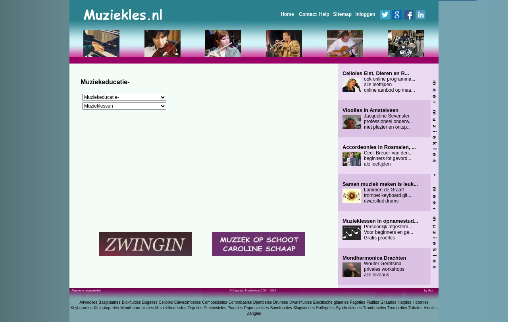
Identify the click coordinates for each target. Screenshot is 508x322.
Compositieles (214, 302)
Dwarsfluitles (300, 302)
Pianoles (234, 308)
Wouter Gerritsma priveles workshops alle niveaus (374, 266)
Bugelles (149, 302)
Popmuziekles (256, 308)
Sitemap (342, 14)
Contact (308, 14)
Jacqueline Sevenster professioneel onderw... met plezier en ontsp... (378, 119)
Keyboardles (82, 308)
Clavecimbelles (187, 302)
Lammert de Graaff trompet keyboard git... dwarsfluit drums (380, 192)
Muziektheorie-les (170, 308)
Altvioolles (88, 302)
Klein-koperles (106, 308)
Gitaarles (388, 302)
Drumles (280, 302)
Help (324, 14)
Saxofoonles (281, 308)
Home (287, 14)
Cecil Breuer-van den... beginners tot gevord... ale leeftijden (379, 156)
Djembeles (262, 302)
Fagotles (357, 302)
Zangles (254, 313)
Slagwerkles (304, 308)
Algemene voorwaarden (86, 290)
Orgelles (195, 308)
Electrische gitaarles (330, 302)
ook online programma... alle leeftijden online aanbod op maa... (379, 82)
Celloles (166, 302)
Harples (404, 302)
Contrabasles (240, 302)
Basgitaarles (110, 302)
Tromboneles (374, 308)
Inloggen (365, 14)
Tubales (415, 308)
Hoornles (421, 302)
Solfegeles (325, 308)
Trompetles (397, 308)
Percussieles (215, 308)
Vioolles (431, 308)
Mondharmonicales (137, 308)
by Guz (428, 290)
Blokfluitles (131, 302)
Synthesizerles (349, 308)
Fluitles (373, 302)
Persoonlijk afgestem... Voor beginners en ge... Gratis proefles (380, 229)
